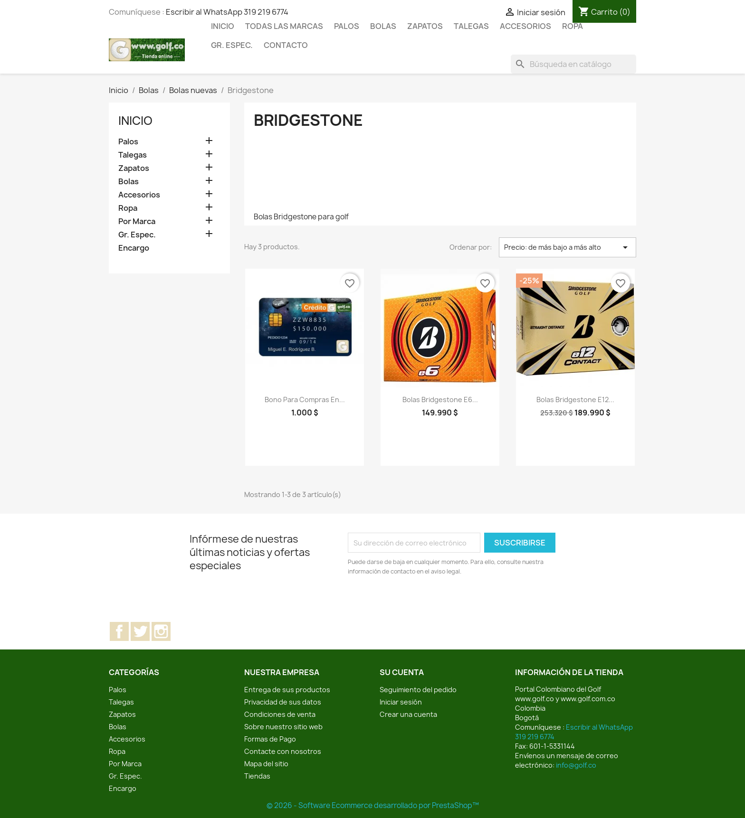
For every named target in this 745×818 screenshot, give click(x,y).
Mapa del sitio (266, 763)
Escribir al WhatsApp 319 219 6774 (227, 12)
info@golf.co (576, 765)
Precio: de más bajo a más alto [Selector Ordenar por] (567, 247)
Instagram (161, 631)
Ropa (572, 26)
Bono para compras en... (305, 399)
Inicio (222, 26)
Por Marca (136, 221)
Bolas (383, 26)
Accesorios (525, 26)
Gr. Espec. (232, 45)
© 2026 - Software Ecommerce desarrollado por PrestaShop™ (373, 805)
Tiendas (257, 775)
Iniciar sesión (401, 701)
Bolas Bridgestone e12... (575, 399)
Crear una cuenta (408, 714)
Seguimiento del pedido (418, 689)
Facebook (119, 631)
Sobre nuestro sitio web (283, 726)
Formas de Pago (270, 738)
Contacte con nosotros (282, 751)
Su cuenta (402, 672)
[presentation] (427, 602)
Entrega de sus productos (287, 689)
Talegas (471, 26)
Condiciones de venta (279, 714)
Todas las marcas (284, 26)
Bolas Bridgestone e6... (440, 399)
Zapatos (425, 26)
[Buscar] (573, 64)
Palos (346, 26)
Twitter (140, 631)
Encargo (133, 248)
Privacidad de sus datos (282, 701)
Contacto (286, 45)
